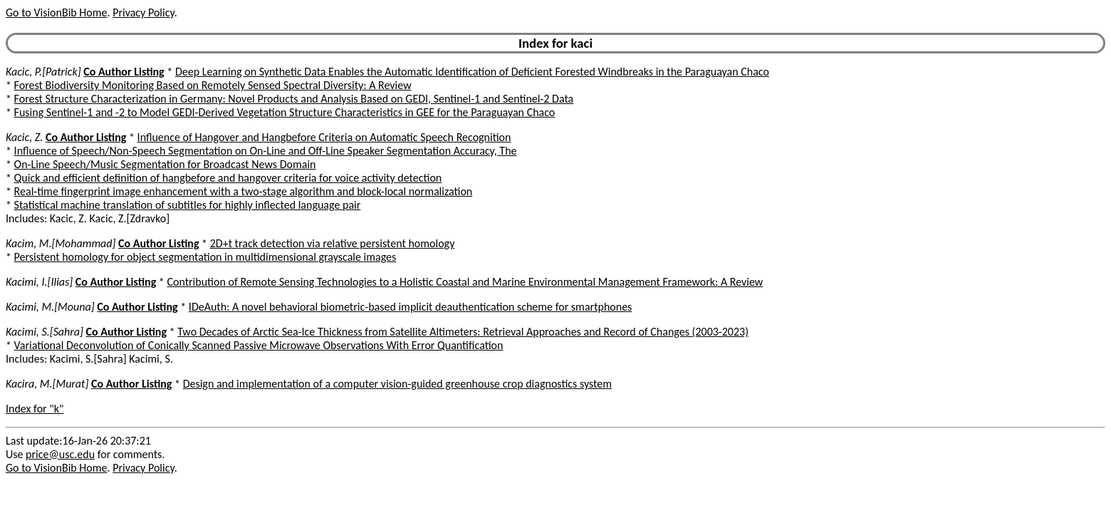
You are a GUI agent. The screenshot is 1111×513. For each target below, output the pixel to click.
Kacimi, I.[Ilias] (39, 282)
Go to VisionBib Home (56, 12)
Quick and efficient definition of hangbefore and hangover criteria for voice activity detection (228, 178)
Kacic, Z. (24, 137)
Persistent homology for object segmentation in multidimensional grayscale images (205, 257)
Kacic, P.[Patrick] (43, 71)
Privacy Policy (143, 12)
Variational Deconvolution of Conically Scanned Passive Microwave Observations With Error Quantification (259, 345)
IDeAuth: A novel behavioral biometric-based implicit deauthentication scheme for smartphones (410, 307)
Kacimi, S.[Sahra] (44, 331)
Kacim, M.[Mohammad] (60, 243)
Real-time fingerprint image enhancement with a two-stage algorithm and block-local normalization (243, 191)
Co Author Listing (123, 71)
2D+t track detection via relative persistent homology (332, 243)
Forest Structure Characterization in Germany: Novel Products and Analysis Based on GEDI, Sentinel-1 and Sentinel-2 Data (294, 98)
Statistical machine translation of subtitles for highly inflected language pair (187, 205)
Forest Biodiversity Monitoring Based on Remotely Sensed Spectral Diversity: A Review (213, 85)
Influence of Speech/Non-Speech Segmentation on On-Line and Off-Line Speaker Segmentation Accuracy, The (265, 150)
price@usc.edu (60, 454)
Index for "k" (34, 408)
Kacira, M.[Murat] (47, 383)
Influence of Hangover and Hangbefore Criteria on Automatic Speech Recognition (324, 137)
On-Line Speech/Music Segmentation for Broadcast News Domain (165, 164)
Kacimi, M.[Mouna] (50, 307)
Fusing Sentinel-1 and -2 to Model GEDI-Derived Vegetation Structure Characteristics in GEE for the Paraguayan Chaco (285, 112)
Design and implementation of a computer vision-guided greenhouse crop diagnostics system (397, 383)
